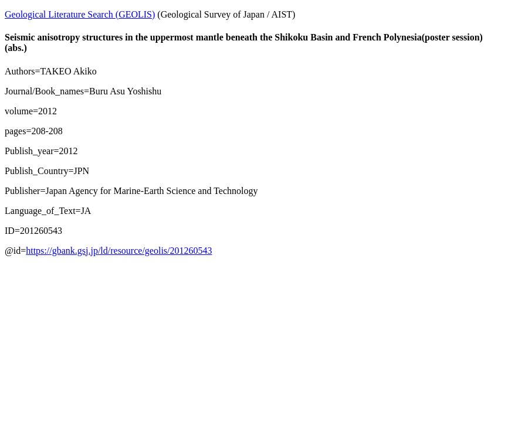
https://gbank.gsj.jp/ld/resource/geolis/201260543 (119, 251)
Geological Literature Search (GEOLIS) (80, 14)
